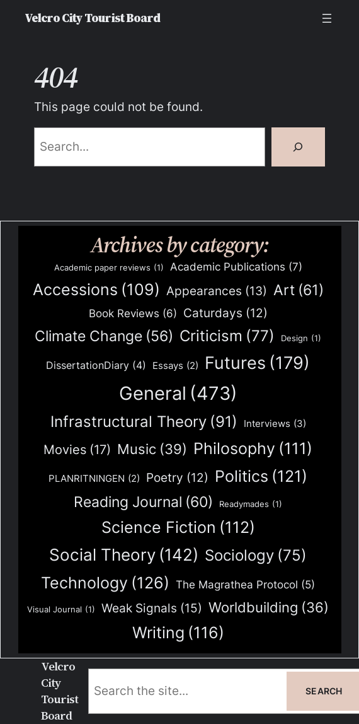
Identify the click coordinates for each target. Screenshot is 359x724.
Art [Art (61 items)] (298, 290)
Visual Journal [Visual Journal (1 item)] (61, 609)
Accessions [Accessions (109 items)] (96, 289)
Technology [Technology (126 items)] (105, 582)
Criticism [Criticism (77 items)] (227, 336)
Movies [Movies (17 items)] (77, 450)
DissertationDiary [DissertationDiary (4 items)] (96, 365)
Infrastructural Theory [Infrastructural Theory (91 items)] (143, 422)
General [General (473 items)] (178, 393)
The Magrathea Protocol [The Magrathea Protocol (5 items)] (245, 584)
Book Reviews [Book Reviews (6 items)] (133, 314)
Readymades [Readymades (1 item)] (250, 504)
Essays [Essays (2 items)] (175, 366)
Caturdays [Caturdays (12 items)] (225, 313)
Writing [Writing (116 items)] (178, 632)
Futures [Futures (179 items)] (257, 363)
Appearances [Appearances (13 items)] (216, 291)
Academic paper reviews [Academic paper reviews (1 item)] (109, 267)
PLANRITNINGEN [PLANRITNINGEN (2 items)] (94, 479)
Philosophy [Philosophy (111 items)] (252, 448)
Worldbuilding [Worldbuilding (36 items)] (268, 607)
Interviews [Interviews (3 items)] (275, 424)
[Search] (298, 146)
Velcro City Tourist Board (92, 18)
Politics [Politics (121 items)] (261, 475)
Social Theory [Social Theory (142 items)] (123, 555)
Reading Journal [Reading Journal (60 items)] (143, 502)
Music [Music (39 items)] (152, 450)
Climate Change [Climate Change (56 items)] (104, 336)
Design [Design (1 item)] (301, 338)
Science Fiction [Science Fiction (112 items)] (178, 527)
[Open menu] (326, 18)
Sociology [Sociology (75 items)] (256, 556)
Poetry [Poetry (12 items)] (177, 478)
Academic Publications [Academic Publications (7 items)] (236, 266)
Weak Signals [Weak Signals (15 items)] (151, 608)
